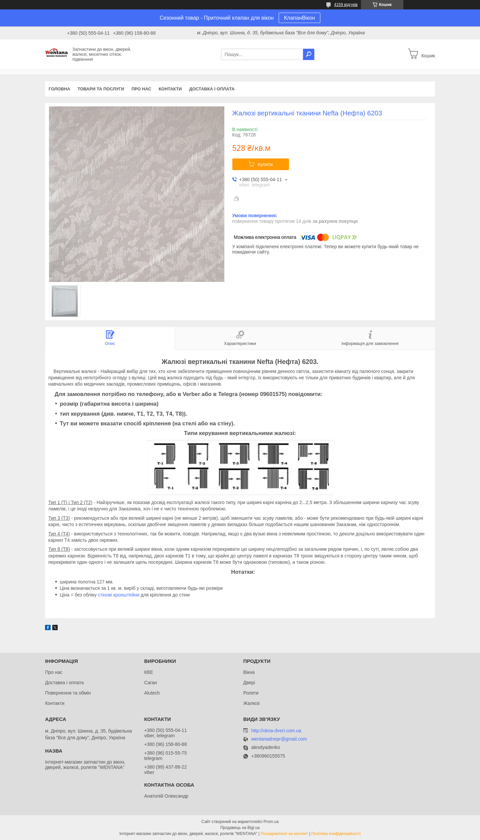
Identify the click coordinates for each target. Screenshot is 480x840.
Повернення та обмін (68, 693)
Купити (265, 164)
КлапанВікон (299, 18)
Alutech (152, 693)
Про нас (141, 88)
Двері (249, 682)
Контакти (170, 88)
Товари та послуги (100, 88)
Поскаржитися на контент (284, 833)
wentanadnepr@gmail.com (279, 739)
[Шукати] (308, 54)
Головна (59, 88)
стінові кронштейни (119, 594)
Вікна (249, 672)
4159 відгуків (346, 4)
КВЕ (148, 672)
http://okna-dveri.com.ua (276, 730)
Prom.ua (271, 821)
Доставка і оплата (211, 88)
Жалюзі (251, 703)
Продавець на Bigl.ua (240, 827)
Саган (150, 682)
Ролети (251, 693)
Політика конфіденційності (336, 833)
